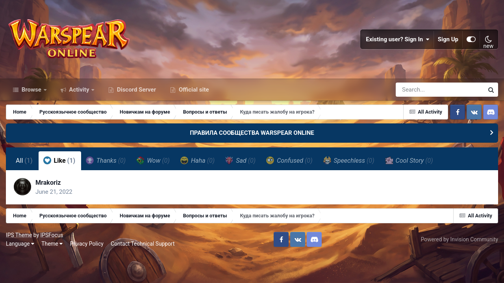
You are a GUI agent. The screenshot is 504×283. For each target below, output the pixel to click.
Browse (31, 89)
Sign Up (448, 39)
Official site (193, 89)
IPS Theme (19, 235)
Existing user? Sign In (398, 39)
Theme (52, 244)
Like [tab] (59, 160)
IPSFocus (51, 235)
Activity (79, 89)
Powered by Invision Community (459, 239)
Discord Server (135, 89)
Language (20, 244)
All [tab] (24, 160)
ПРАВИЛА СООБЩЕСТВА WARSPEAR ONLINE (252, 132)
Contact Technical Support (142, 244)
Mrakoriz (48, 182)
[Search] (417, 90)
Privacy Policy (87, 244)
